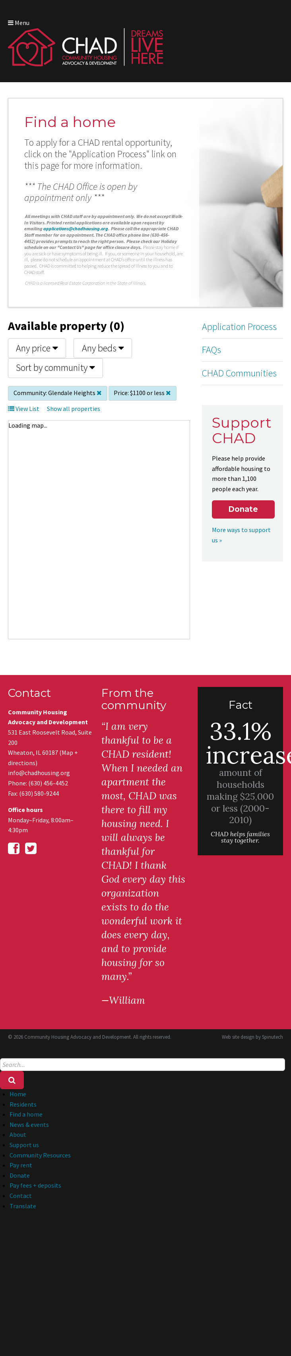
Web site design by (252, 1037)
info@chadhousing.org (39, 773)
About (18, 1134)
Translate (23, 1206)
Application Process (239, 326)
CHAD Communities (239, 373)
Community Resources (40, 1155)
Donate (243, 509)
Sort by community (55, 367)
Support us (24, 1145)
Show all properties (73, 409)
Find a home (26, 1114)
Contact (21, 1196)
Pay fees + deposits (35, 1185)
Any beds (103, 348)
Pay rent (21, 1165)
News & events (29, 1124)
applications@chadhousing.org (75, 228)
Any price (37, 348)
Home (18, 1094)
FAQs (211, 349)
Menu (18, 23)
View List (23, 409)
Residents (23, 1104)
